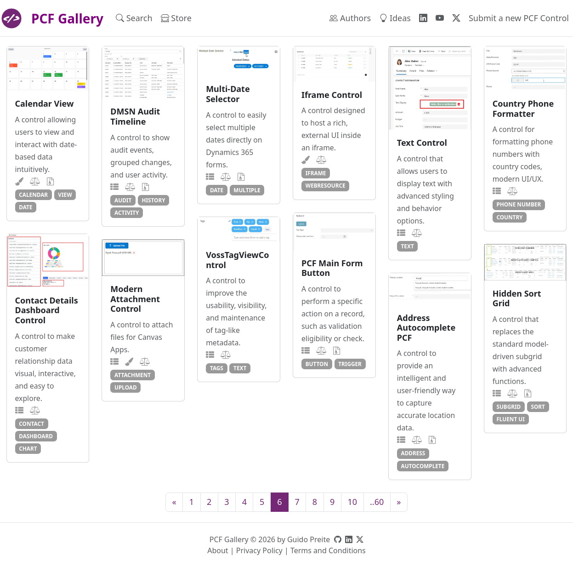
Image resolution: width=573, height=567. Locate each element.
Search (134, 17)
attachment (132, 374)
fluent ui (510, 419)
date (25, 207)
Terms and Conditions (328, 550)
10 (352, 501)
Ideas (395, 17)
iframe (316, 173)
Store (176, 17)
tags (216, 368)
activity (126, 212)
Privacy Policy (259, 550)
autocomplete (423, 466)
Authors (350, 17)
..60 (377, 501)
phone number (518, 204)
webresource (326, 185)
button (317, 363)
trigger (350, 363)
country (509, 217)
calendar (33, 194)
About (217, 550)
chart (28, 448)
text (407, 246)
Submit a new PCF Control (519, 17)
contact (31, 423)
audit (122, 200)
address (413, 453)
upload (125, 387)
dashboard (36, 436)
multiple (246, 190)
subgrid (508, 406)
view (65, 194)
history (153, 200)
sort (538, 406)
